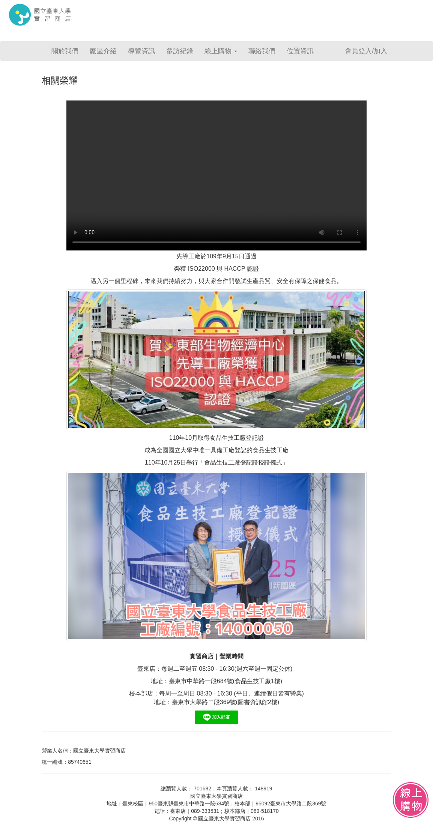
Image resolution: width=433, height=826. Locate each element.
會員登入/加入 (366, 51)
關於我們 (64, 51)
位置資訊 (300, 51)
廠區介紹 (103, 51)
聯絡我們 (261, 51)
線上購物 (220, 51)
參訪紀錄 (179, 51)
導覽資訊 (141, 51)
